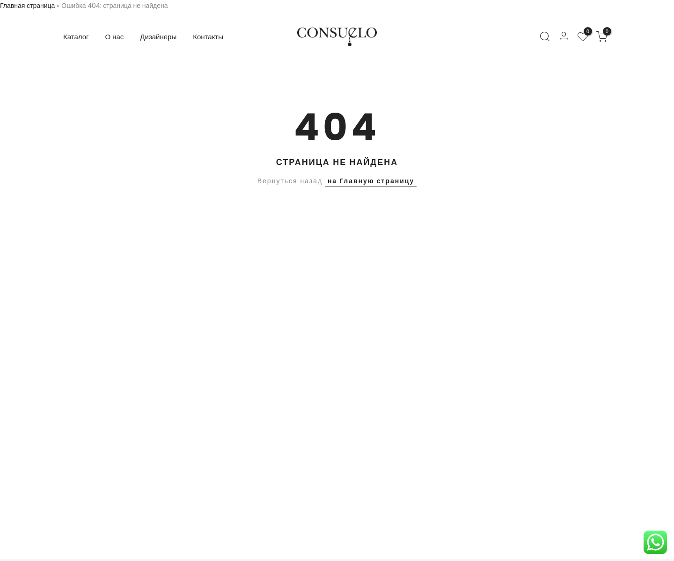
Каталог (76, 37)
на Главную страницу (371, 181)
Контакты (208, 37)
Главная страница (27, 5)
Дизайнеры (158, 37)
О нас (114, 37)
